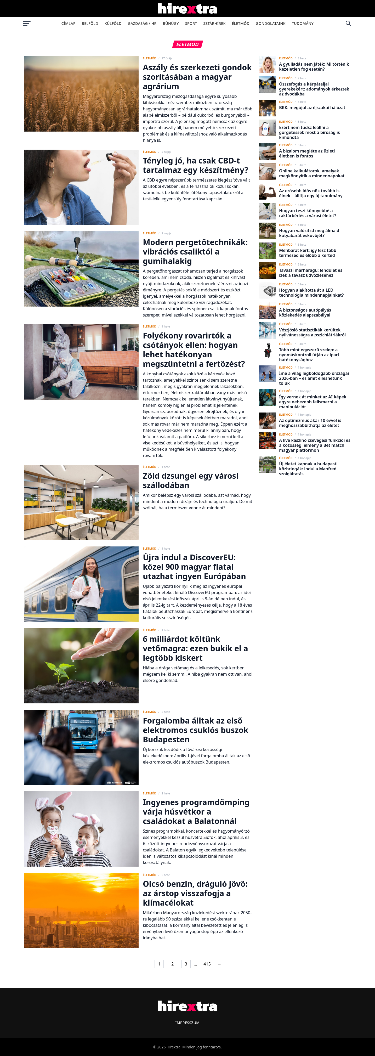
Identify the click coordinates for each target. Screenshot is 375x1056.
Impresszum (187, 1022)
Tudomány (303, 23)
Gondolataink (271, 23)
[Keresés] (348, 23)
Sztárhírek (214, 23)
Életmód (240, 23)
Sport (191, 23)
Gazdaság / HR (142, 23)
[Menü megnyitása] (26, 23)
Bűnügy (171, 23)
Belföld (90, 23)
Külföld (113, 23)
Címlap (68, 23)
